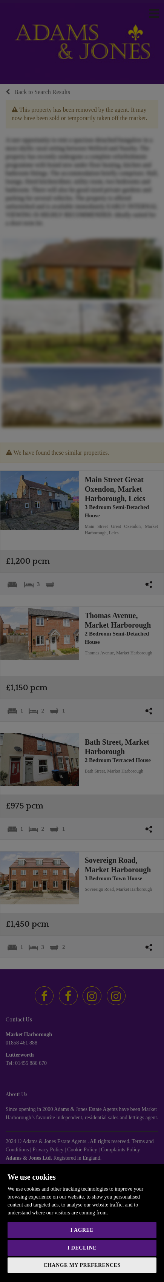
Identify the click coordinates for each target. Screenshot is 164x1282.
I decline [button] (82, 1248)
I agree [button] (82, 1230)
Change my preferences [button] (81, 1265)
